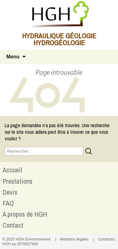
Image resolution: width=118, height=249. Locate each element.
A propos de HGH (25, 214)
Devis (10, 192)
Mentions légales (74, 239)
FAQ (8, 203)
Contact (13, 225)
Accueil (12, 170)
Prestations (17, 181)
